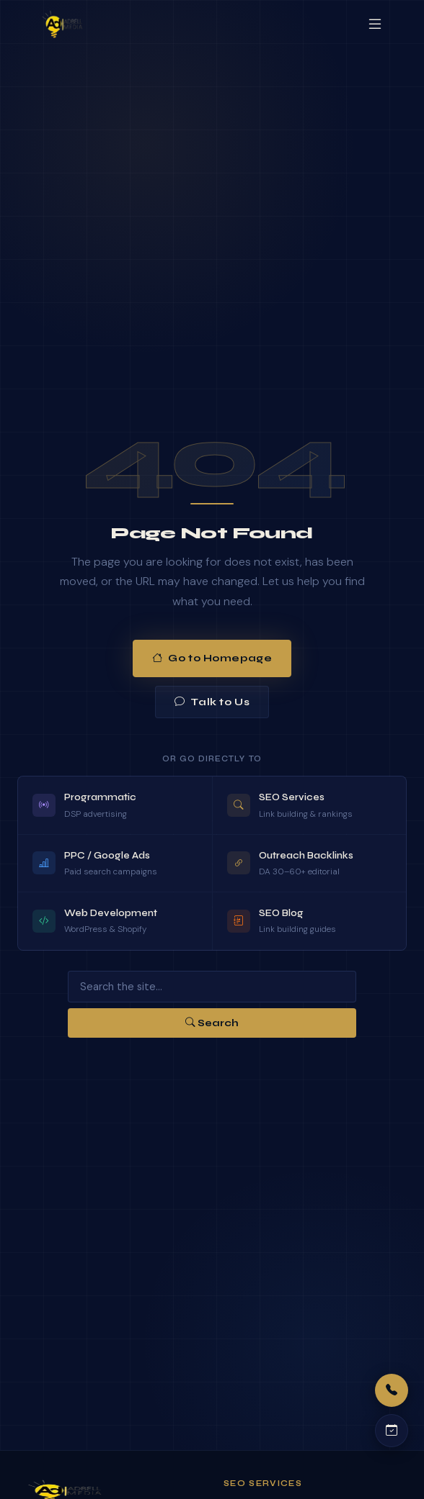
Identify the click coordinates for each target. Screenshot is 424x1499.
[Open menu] (375, 24)
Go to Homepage (212, 658)
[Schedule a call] (391, 1430)
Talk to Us (212, 702)
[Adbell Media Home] (62, 24)
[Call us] (391, 1390)
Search (212, 1023)
